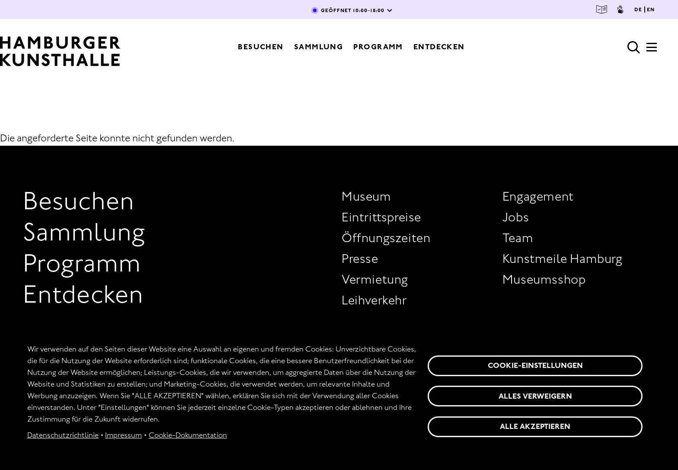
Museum (366, 196)
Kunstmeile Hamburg (562, 258)
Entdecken (439, 46)
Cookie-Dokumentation (188, 435)
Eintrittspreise (381, 217)
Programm (378, 46)
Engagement (538, 196)
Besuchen (261, 46)
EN (651, 9)
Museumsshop (544, 279)
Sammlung (318, 46)
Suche (633, 47)
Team (517, 238)
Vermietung (375, 279)
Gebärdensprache (620, 9)
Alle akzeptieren (535, 426)
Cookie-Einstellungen (535, 365)
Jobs (515, 217)
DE (638, 9)
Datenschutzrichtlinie (63, 435)
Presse (360, 258)
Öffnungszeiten (386, 238)
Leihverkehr (374, 300)
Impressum (123, 435)
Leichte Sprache (602, 9)
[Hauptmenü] (651, 49)
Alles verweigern (535, 396)
